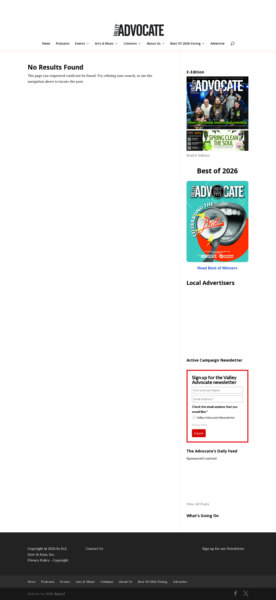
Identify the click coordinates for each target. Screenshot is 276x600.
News (46, 43)
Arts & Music (104, 43)
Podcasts (62, 43)
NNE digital (55, 593)
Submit (199, 433)
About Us (153, 43)
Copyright (61, 560)
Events (80, 43)
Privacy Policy (200, 424)
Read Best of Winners (217, 268)
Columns (130, 43)
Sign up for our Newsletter (223, 548)
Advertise (217, 43)
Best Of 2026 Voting (185, 43)
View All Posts (198, 504)
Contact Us (94, 548)
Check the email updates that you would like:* (214, 409)
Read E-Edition (198, 155)
